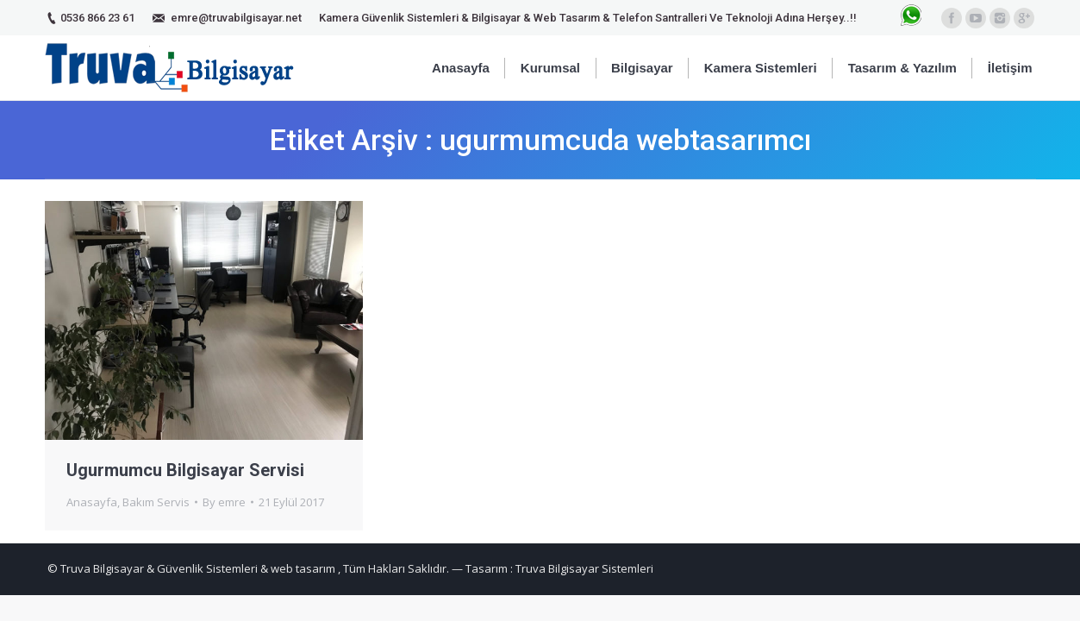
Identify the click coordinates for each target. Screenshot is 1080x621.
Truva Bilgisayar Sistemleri (584, 568)
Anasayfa (91, 502)
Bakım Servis (156, 502)
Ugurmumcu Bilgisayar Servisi (185, 470)
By (224, 502)
